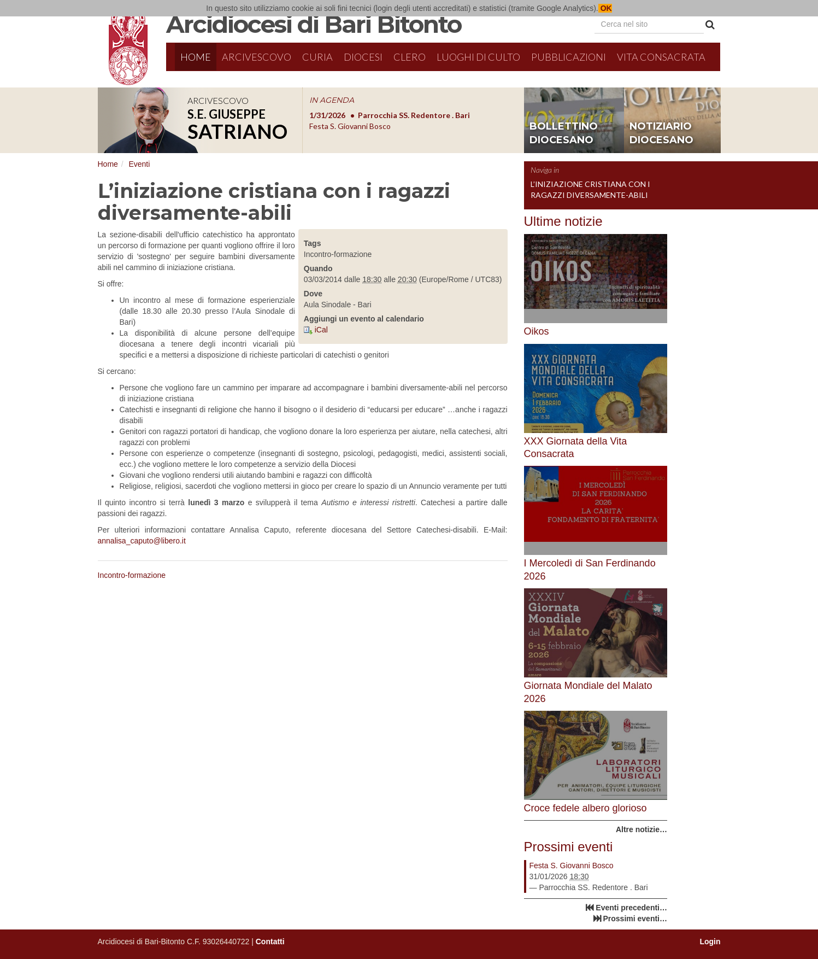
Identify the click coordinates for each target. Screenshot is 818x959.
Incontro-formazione (132, 575)
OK (605, 8)
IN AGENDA (331, 100)
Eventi (139, 164)
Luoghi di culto (478, 57)
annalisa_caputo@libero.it (142, 540)
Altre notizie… (641, 829)
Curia (317, 57)
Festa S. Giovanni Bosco (571, 865)
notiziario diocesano (661, 133)
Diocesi (363, 57)
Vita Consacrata (661, 57)
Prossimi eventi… (635, 918)
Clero (409, 57)
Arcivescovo (256, 57)
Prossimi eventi (568, 846)
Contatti (270, 941)
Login (709, 941)
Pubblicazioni (568, 57)
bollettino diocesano (563, 133)
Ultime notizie (563, 221)
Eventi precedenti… (631, 907)
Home (195, 57)
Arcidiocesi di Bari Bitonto (313, 24)
